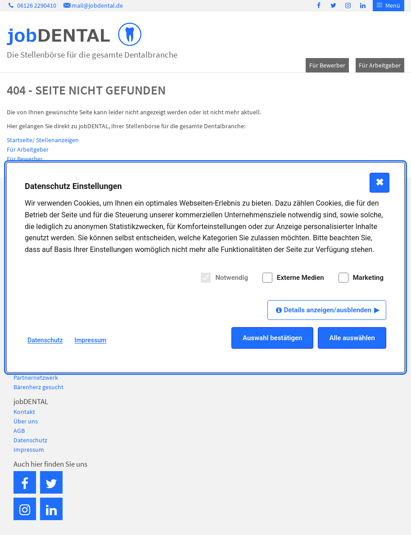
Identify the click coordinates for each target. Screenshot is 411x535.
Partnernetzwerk (36, 377)
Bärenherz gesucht (38, 387)
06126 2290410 (31, 5)
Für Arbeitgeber (380, 65)
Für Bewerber (327, 65)
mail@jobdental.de (92, 5)
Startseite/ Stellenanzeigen (43, 140)
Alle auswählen (352, 338)
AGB (19, 431)
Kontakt (24, 412)
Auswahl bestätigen (272, 338)
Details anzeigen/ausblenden (327, 310)
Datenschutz (30, 440)
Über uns (26, 421)
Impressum (29, 449)
